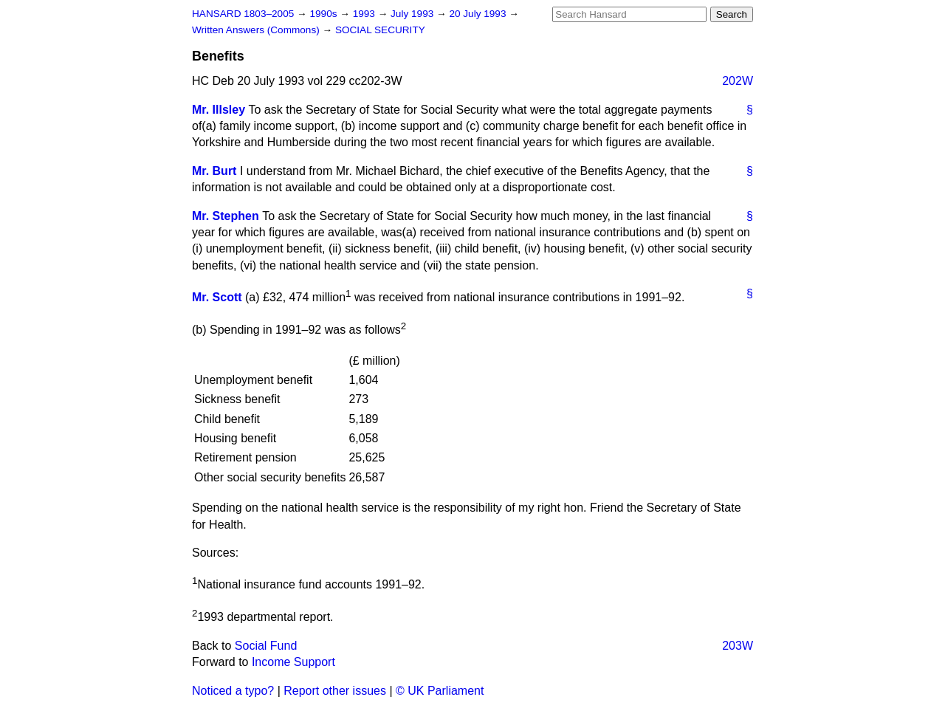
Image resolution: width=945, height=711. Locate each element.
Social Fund (266, 645)
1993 (365, 13)
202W (737, 81)
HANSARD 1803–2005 (243, 13)
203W (737, 645)
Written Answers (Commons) (257, 29)
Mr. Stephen (225, 216)
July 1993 (413, 13)
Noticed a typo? (233, 690)
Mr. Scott (217, 297)
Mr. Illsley (218, 109)
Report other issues (335, 690)
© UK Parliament (440, 690)
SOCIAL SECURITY (380, 29)
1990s (324, 13)
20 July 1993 (479, 13)
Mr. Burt (214, 171)
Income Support (293, 662)
